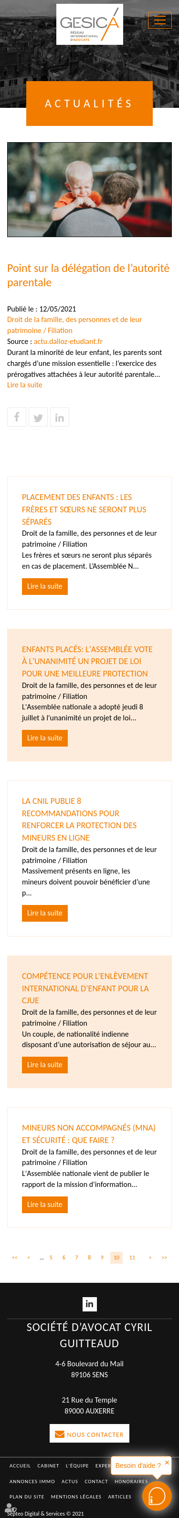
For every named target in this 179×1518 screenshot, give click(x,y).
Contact (96, 1481)
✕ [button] (167, 1462)
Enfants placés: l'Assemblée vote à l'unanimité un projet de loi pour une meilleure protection (87, 661)
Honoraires (131, 1481)
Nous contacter (95, 1435)
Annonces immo (32, 1481)
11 (132, 1257)
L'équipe (77, 1466)
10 (116, 1257)
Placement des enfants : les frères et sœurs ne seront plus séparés (84, 509)
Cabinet (48, 1466)
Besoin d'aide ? (138, 1465)
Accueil (20, 1466)
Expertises (110, 1466)
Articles (119, 1497)
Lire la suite (24, 384)
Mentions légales (76, 1497)
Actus (70, 1481)
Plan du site (27, 1497)
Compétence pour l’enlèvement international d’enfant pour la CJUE (85, 988)
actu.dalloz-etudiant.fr (68, 341)
